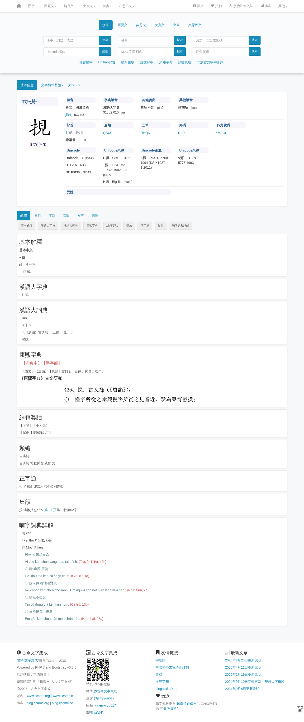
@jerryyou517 (104, 698)
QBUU (108, 133)
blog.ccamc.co (62, 703)
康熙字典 (165, 62)
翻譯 (94, 216)
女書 (107, 6)
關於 (198, 6)
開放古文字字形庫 (210, 62)
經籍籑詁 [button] (112, 225)
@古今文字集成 (105, 691)
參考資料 (170, 708)
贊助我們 (97, 712)
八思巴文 (126, 6)
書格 (159, 674)
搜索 (105, 40)
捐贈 (216, 6)
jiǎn (68, 115)
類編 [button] (129, 225)
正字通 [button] (145, 225)
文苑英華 (162, 682)
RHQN (145, 133)
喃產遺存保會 (187, 704)
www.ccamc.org (38, 696)
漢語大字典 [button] (48, 225)
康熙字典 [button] (92, 225)
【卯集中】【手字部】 (42, 363)
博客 (265, 6)
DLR (181, 133)
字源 (52, 216)
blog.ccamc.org (38, 703)
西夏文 (50, 6)
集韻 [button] (160, 225)
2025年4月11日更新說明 (243, 667)
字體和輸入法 (241, 6)
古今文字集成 (28, 660)
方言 (80, 216)
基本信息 (26, 85)
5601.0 (221, 133)
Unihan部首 (106, 62)
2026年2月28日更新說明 (243, 660)
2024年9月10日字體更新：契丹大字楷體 (255, 682)
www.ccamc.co (63, 696)
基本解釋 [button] (26, 225)
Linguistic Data (166, 689)
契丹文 (70, 6)
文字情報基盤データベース (61, 85)
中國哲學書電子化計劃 (172, 667)
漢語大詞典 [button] (71, 225)
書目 (37, 216)
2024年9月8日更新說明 (242, 689)
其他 (282, 6)
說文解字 (146, 62)
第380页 (50, 510)
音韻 (66, 216)
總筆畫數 (127, 62)
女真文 (89, 6)
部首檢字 (86, 62)
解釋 (23, 216)
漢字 (32, 6)
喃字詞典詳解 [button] (180, 225)
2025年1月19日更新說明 (243, 674)
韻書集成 (184, 62)
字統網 (161, 660)
